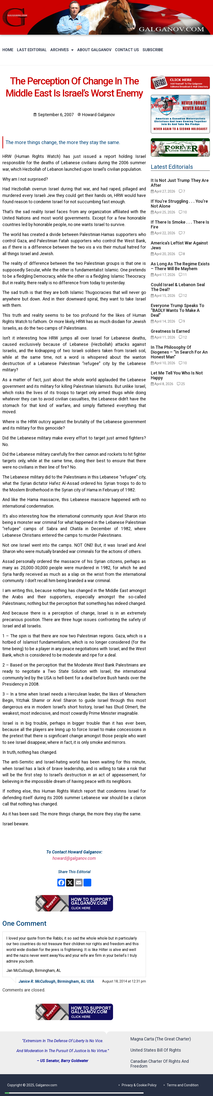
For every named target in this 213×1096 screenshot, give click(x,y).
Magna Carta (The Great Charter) (160, 1039)
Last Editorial (32, 50)
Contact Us (127, 50)
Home (7, 50)
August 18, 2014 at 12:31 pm (124, 981)
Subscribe (153, 50)
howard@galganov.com (74, 858)
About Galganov (94, 50)
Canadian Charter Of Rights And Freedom (159, 1064)
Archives (62, 50)
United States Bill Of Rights (155, 1050)
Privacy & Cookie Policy (139, 1085)
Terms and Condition (182, 1085)
